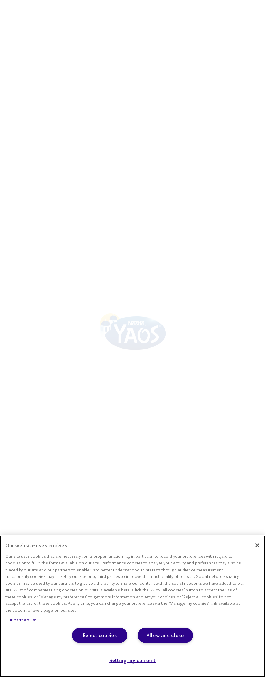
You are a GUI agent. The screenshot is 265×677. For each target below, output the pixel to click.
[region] (132, 606)
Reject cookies (100, 635)
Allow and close (165, 635)
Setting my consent (132, 660)
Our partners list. (21, 619)
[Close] (257, 545)
